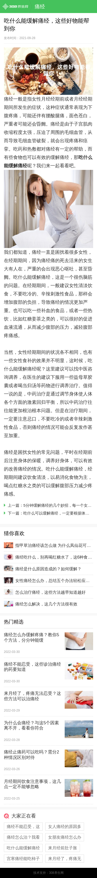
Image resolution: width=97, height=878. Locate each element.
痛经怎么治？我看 (23, 837)
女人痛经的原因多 (64, 826)
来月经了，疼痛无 (64, 858)
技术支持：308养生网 (48, 873)
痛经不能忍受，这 (23, 826)
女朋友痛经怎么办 (64, 837)
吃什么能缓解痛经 (23, 848)
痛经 (40, 6)
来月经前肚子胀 (62, 848)
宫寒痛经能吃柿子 (23, 858)
